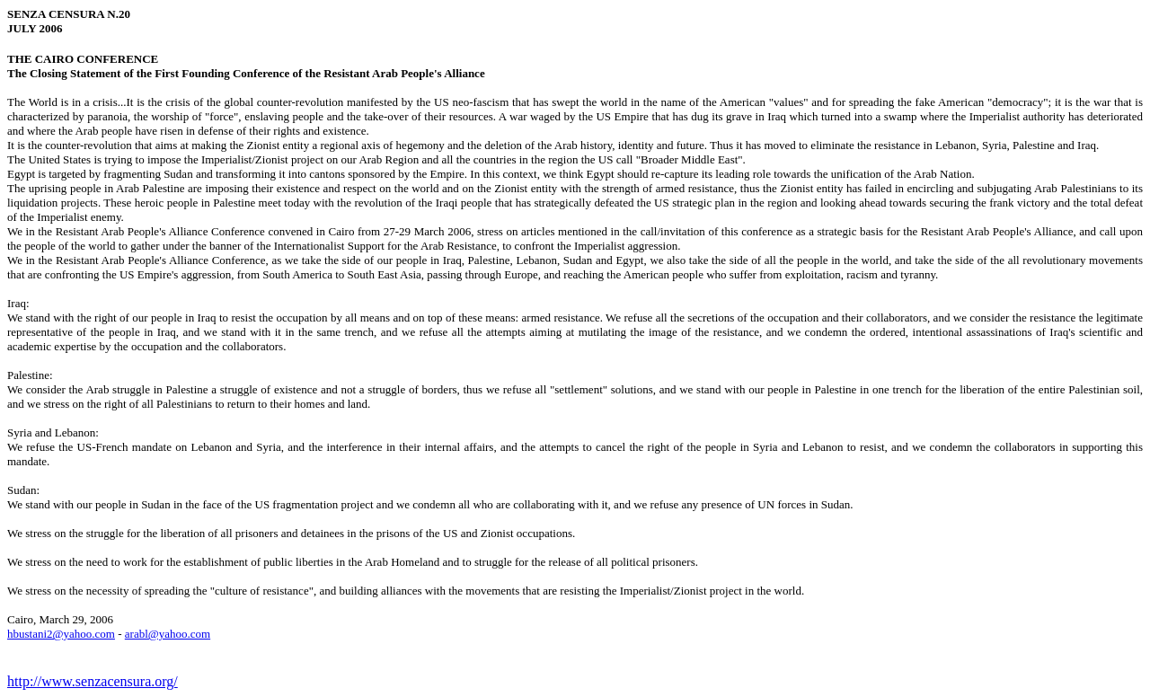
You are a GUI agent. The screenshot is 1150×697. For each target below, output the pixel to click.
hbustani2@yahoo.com (61, 633)
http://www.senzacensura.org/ (92, 681)
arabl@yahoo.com (167, 633)
